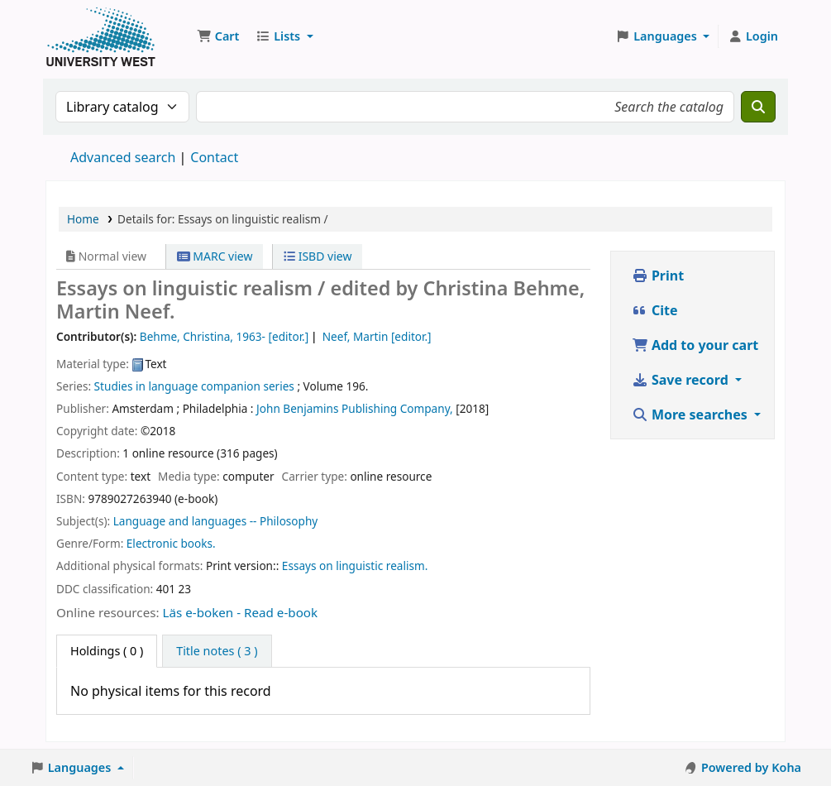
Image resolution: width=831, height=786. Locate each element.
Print (658, 275)
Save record (682, 380)
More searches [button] (691, 414)
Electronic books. (171, 543)
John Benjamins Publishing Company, (354, 408)
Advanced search (122, 157)
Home (83, 219)
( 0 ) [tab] (106, 651)
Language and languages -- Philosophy (215, 521)
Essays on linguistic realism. (355, 565)
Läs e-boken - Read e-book (240, 612)
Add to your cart (695, 345)
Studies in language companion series (194, 386)
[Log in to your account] (753, 36)
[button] (218, 36)
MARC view (215, 256)
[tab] (216, 651)
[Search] (758, 106)
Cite (655, 310)
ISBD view (317, 256)
